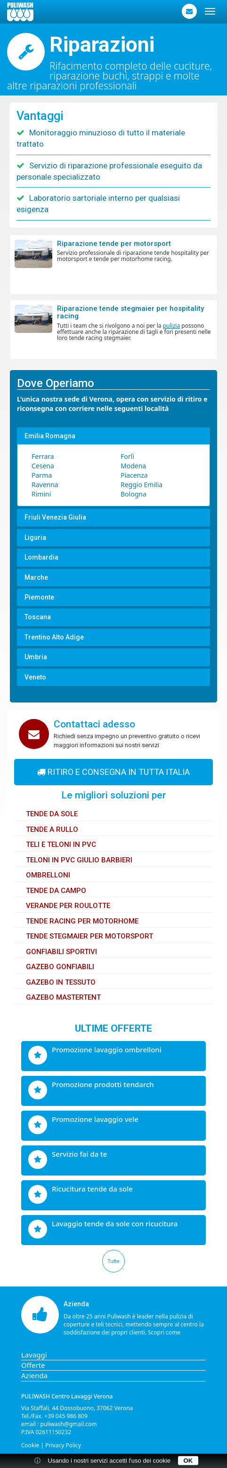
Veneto (35, 677)
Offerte (33, 1365)
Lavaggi (34, 1354)
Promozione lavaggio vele (95, 1119)
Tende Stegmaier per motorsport (89, 936)
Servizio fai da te (79, 1154)
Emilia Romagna (49, 436)
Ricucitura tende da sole (92, 1188)
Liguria (35, 537)
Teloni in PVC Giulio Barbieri (79, 860)
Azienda (34, 1375)
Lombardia (41, 557)
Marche (36, 577)
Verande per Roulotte (68, 905)
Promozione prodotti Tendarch (103, 1084)
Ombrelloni (48, 875)
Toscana (37, 617)
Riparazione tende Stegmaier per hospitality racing (130, 312)
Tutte (113, 1261)
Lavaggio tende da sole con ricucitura (115, 1223)
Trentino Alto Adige (54, 637)
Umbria (35, 657)
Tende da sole (52, 814)
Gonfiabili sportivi (61, 951)
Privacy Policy (63, 1445)
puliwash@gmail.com (68, 1424)
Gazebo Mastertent (63, 997)
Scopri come (164, 1332)
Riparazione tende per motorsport (114, 243)
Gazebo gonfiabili (60, 967)
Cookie (30, 1445)
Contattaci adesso (94, 724)
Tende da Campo (56, 890)
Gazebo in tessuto (61, 982)
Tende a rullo (52, 829)
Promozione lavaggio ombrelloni (107, 1049)
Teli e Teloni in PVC (61, 844)
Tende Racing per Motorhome (82, 921)
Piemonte (39, 597)
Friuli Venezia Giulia (55, 517)
